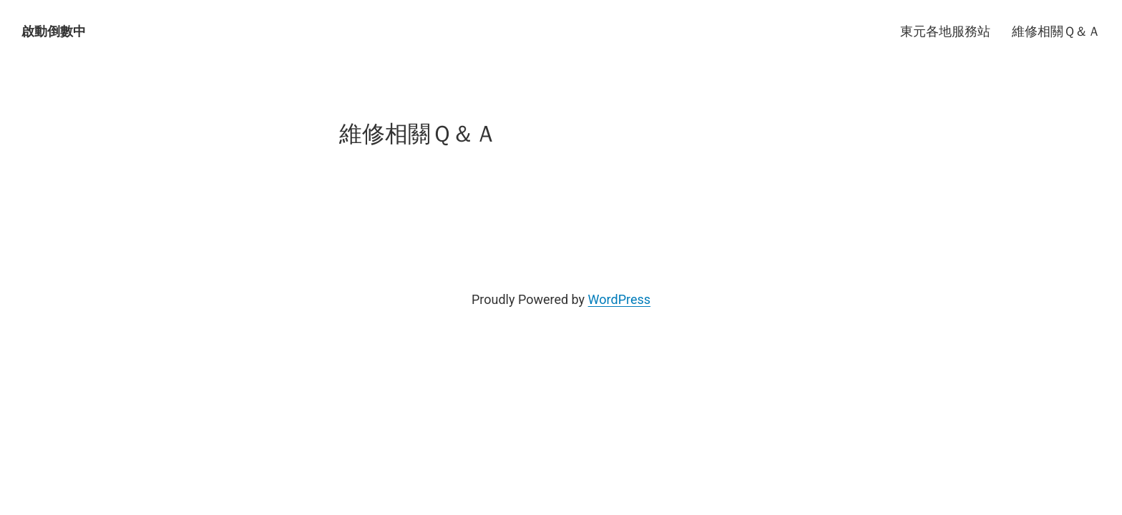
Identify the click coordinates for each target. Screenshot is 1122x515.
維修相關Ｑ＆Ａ (1056, 31)
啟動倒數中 (53, 31)
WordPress (619, 299)
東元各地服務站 (945, 31)
